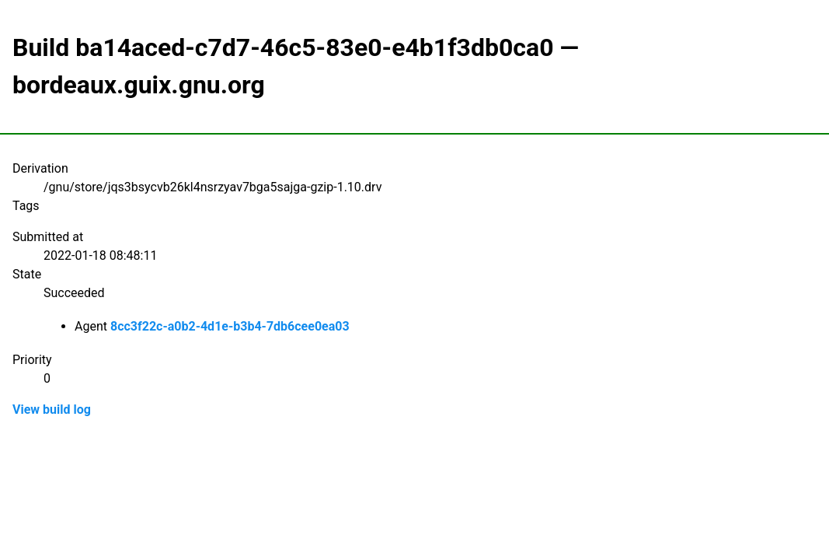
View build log (51, 409)
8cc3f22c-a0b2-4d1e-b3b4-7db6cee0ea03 (230, 326)
